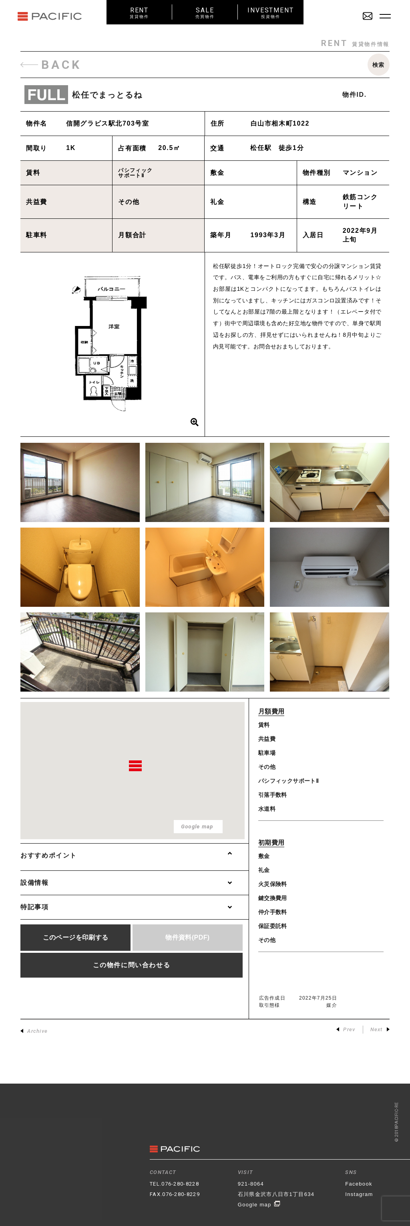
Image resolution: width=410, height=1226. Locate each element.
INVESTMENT (270, 12)
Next (380, 1029)
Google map (259, 1205)
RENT (139, 12)
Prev (345, 1029)
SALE (205, 12)
